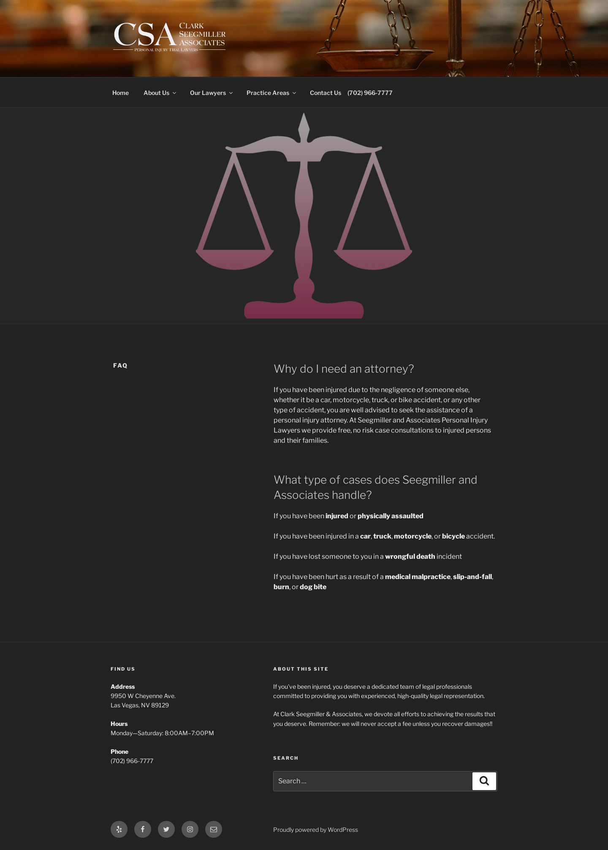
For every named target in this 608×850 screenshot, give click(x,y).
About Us (160, 92)
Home (120, 92)
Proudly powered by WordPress (315, 829)
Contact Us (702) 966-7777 (351, 92)
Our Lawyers (212, 92)
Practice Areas (272, 92)
